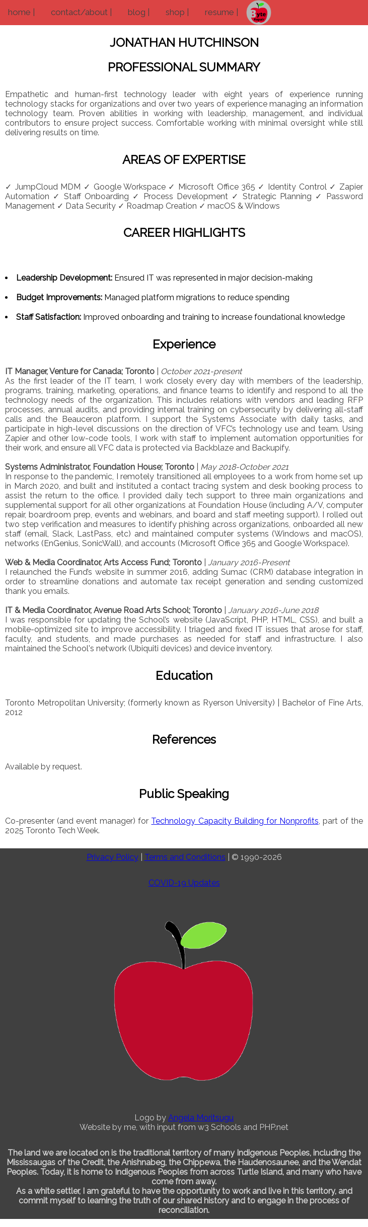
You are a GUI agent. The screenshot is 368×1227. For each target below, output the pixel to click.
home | (21, 12)
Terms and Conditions (185, 857)
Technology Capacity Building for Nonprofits (234, 821)
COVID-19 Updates (184, 883)
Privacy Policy (112, 857)
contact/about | (81, 12)
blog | (139, 12)
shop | (177, 12)
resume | (221, 12)
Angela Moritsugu (201, 1117)
